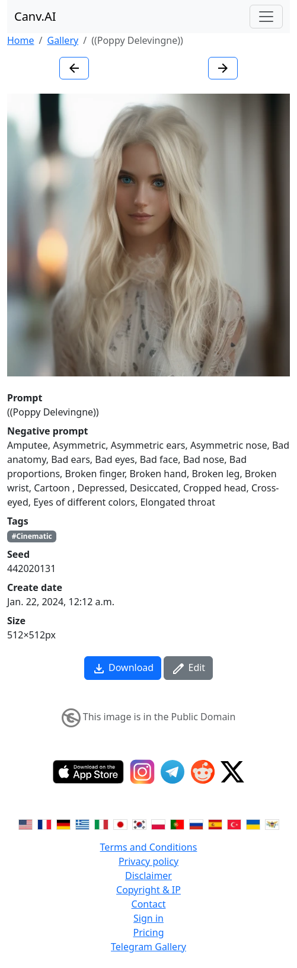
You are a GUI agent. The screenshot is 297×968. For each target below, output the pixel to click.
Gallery (62, 40)
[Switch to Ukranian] (253, 823)
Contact (149, 904)
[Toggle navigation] (266, 16)
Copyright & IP (148, 889)
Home (20, 40)
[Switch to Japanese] (120, 823)
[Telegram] (172, 772)
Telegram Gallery (148, 946)
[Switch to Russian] (196, 823)
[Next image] (223, 68)
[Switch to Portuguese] (177, 823)
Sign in (148, 918)
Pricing (148, 932)
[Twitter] (232, 771)
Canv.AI (35, 16)
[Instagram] (142, 772)
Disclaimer (148, 875)
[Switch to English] (25, 823)
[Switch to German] (63, 823)
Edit (188, 668)
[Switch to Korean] (139, 823)
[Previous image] (74, 68)
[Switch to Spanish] (215, 823)
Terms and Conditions (148, 847)
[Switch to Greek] (82, 823)
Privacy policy (148, 861)
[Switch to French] (44, 823)
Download (123, 668)
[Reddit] (203, 772)
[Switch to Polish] (158, 823)
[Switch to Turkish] (234, 823)
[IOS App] (88, 772)
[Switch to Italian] (101, 823)
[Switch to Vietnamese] (272, 823)
